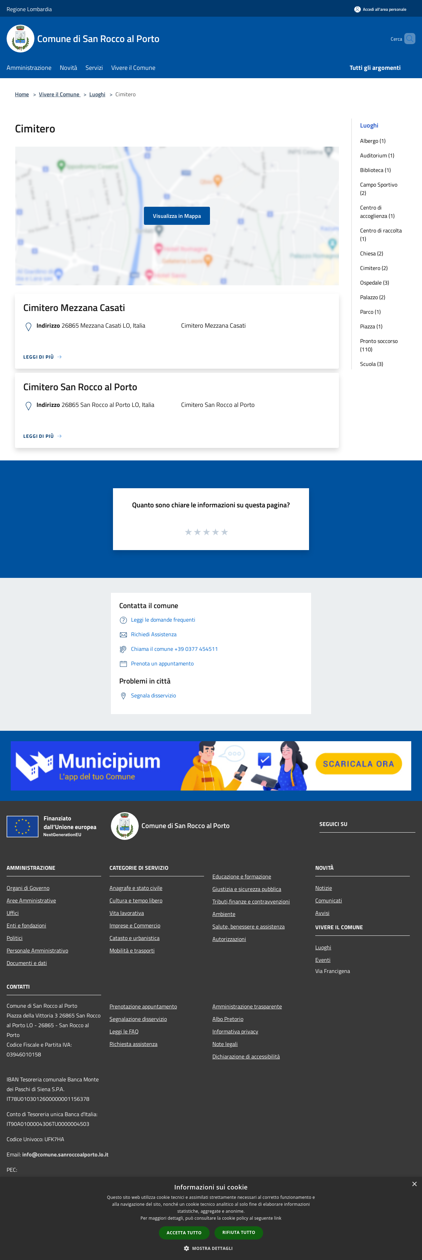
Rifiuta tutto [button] (238, 1232)
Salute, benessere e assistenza (248, 926)
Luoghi (97, 94)
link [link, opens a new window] (278, 1218)
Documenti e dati (27, 963)
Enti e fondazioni (26, 925)
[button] (211, 1248)
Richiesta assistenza (133, 1044)
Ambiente (223, 914)
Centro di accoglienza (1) (377, 211)
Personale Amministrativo (37, 950)
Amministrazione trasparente (247, 1006)
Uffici (13, 913)
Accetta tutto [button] (184, 1233)
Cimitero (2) (374, 268)
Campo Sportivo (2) (378, 188)
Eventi (323, 960)
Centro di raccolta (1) (381, 234)
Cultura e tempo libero (135, 900)
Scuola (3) (371, 364)
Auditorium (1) (377, 155)
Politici (15, 938)
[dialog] (211, 1218)
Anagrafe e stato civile (135, 888)
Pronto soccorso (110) (379, 345)
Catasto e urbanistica (134, 938)
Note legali (225, 1044)
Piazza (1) (371, 326)
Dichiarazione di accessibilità (246, 1056)
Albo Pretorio (227, 1019)
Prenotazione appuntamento (143, 1006)
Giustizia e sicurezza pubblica (246, 889)
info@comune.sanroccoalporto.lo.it (65, 1154)
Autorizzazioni (229, 939)
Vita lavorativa (126, 913)
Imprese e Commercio (134, 925)
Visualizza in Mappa (177, 216)
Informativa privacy (235, 1031)
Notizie (323, 888)
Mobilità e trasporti (132, 950)
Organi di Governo (28, 888)
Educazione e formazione (241, 876)
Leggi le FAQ (124, 1031)
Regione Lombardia (29, 9)
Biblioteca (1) (375, 170)
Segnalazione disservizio (138, 1019)
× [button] (414, 1184)
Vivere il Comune (60, 94)
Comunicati (328, 900)
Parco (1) (370, 312)
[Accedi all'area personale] (380, 9)
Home (22, 94)
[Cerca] (407, 38)
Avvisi (322, 913)
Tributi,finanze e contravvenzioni (251, 901)
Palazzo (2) (372, 297)
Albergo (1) (373, 141)
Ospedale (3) (374, 282)
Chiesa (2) (371, 253)
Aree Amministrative (31, 900)
